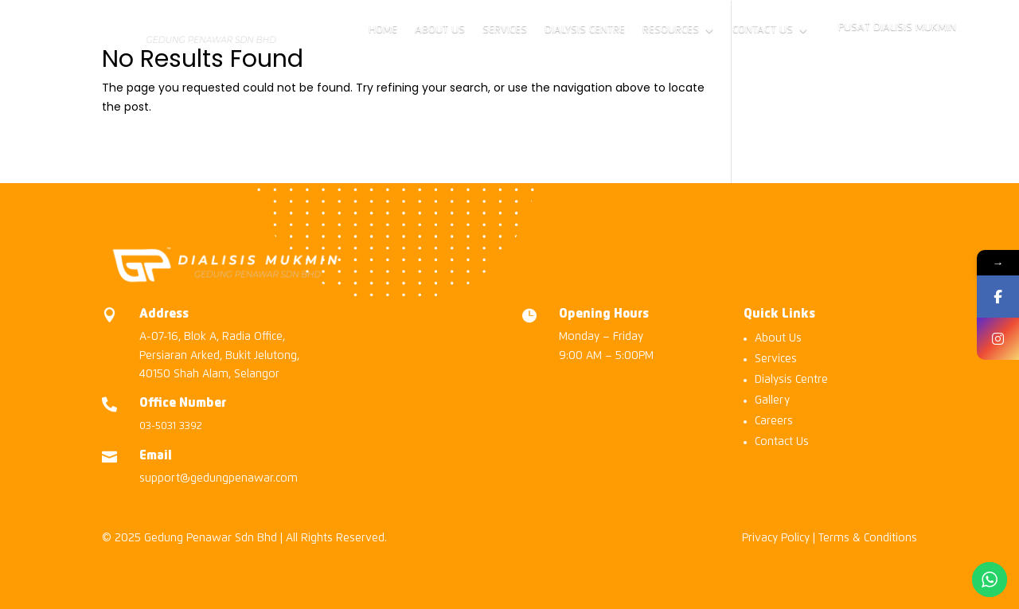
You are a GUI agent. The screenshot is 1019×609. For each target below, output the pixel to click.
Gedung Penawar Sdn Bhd (210, 538)
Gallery (772, 400)
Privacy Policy (776, 538)
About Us (440, 30)
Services (504, 30)
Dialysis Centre (585, 30)
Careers (774, 421)
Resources (670, 30)
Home (383, 30)
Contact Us (762, 30)
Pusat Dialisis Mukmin (897, 27)
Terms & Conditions (867, 538)
